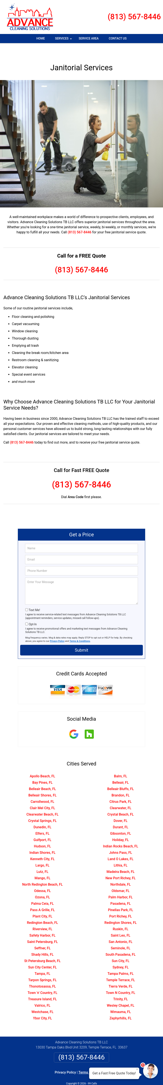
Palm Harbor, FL (120, 885)
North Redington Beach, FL (42, 872)
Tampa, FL (42, 961)
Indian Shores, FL (42, 840)
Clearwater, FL (120, 795)
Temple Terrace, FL (120, 967)
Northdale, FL (120, 872)
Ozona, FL (42, 885)
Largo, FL (42, 853)
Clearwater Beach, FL (42, 802)
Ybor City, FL (42, 1006)
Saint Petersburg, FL (42, 929)
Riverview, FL (42, 916)
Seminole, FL (120, 936)
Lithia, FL (121, 853)
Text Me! (34, 597)
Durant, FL (120, 815)
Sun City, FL (120, 948)
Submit (81, 637)
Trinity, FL (120, 987)
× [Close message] (137, 1069)
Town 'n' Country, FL (42, 980)
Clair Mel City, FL (42, 795)
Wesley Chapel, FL (120, 993)
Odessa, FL (42, 878)
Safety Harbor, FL (43, 923)
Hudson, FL (42, 834)
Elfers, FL (42, 821)
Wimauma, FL (120, 999)
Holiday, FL (120, 827)
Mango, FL (43, 866)
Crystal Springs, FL (42, 808)
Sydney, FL (120, 955)
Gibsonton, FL (120, 821)
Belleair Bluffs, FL (120, 776)
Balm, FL (120, 764)
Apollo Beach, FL (42, 764)
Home (41, 38)
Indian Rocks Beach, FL (120, 834)
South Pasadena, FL (120, 942)
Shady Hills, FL (42, 942)
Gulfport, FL (42, 827)
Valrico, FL (43, 993)
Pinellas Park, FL (120, 897)
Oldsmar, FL (120, 878)
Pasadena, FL (120, 891)
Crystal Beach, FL (120, 802)
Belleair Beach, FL (42, 776)
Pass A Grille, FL (42, 897)
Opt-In (33, 611)
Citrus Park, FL (121, 789)
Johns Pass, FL (120, 840)
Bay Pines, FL (42, 770)
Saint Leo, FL (120, 923)
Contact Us (118, 38)
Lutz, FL (42, 859)
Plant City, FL (42, 904)
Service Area (89, 38)
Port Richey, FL (120, 904)
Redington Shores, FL (120, 910)
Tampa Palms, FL (121, 961)
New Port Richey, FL (120, 866)
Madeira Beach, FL (121, 859)
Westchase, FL (42, 999)
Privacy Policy (57, 628)
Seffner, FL (42, 936)
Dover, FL (120, 808)
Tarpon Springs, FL (42, 967)
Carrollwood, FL (42, 789)
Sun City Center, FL (42, 955)
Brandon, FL (120, 783)
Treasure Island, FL (42, 987)
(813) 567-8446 (134, 16)
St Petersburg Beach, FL (42, 948)
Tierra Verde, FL (121, 974)
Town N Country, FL (120, 980)
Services (64, 40)
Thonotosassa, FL (42, 974)
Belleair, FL (120, 770)
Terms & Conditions (80, 628)
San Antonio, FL (120, 929)
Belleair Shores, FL (42, 783)
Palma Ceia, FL (42, 891)
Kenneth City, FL (42, 846)
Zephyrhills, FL (121, 1006)
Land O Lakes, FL (120, 846)
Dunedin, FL (42, 815)
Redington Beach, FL (42, 910)
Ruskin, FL (120, 916)
